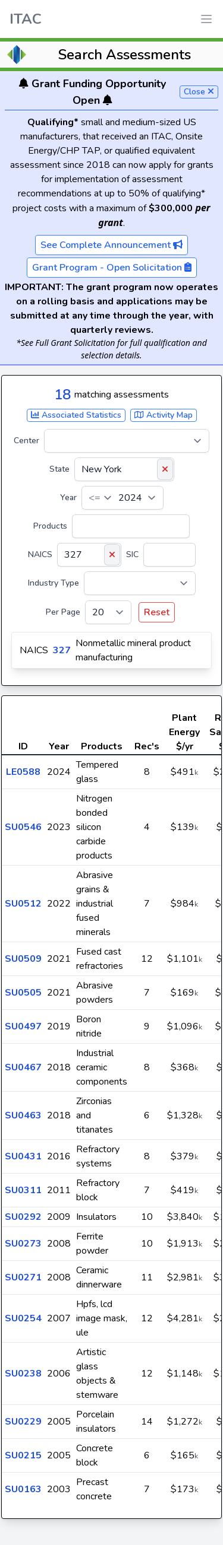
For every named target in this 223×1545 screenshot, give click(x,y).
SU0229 (23, 1421)
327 (62, 650)
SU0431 (23, 1156)
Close (199, 91)
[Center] (126, 441)
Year (68, 497)
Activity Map (163, 415)
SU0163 (23, 1489)
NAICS (40, 554)
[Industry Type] (140, 583)
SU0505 (23, 992)
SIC (132, 554)
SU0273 (23, 1243)
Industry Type (53, 583)
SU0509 (23, 958)
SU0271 (23, 1277)
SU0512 (23, 903)
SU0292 (23, 1216)
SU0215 (23, 1455)
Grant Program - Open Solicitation (111, 267)
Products (50, 526)
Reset (156, 612)
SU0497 (23, 1026)
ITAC (26, 18)
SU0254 (23, 1318)
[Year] (122, 498)
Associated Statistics (76, 415)
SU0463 (23, 1115)
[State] (124, 469)
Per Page (63, 612)
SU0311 (23, 1190)
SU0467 (23, 1067)
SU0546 (23, 827)
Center (26, 440)
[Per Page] (108, 612)
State (59, 469)
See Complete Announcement (111, 245)
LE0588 (23, 771)
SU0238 (23, 1373)
